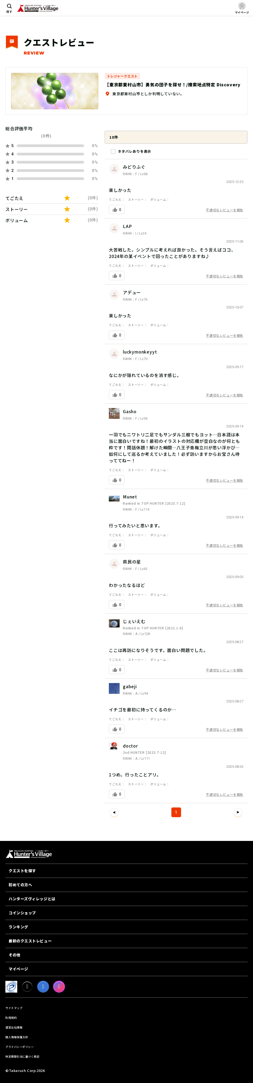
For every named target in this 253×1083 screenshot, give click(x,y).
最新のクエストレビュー (30, 940)
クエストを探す (22, 870)
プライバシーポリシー (19, 1047)
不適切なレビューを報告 (224, 210)
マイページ (18, 969)
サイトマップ (13, 1008)
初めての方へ (20, 884)
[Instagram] (59, 987)
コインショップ (22, 912)
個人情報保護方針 (16, 1037)
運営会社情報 (13, 1027)
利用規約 (11, 1018)
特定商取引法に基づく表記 (22, 1056)
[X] (27, 987)
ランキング (18, 926)
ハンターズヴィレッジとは (32, 898)
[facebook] (43, 987)
